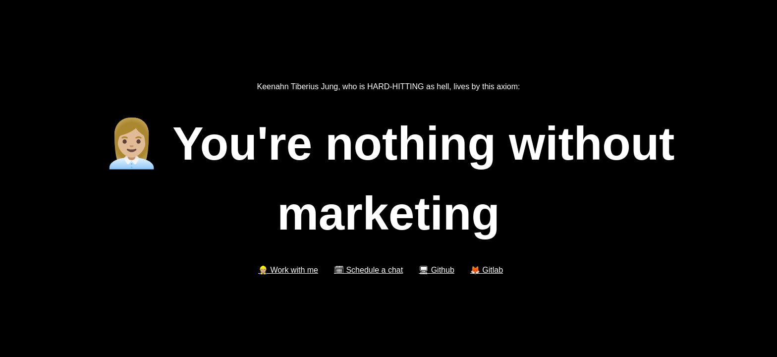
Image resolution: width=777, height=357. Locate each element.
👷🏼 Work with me (288, 270)
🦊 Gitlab (486, 270)
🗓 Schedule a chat (368, 270)
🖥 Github (436, 270)
